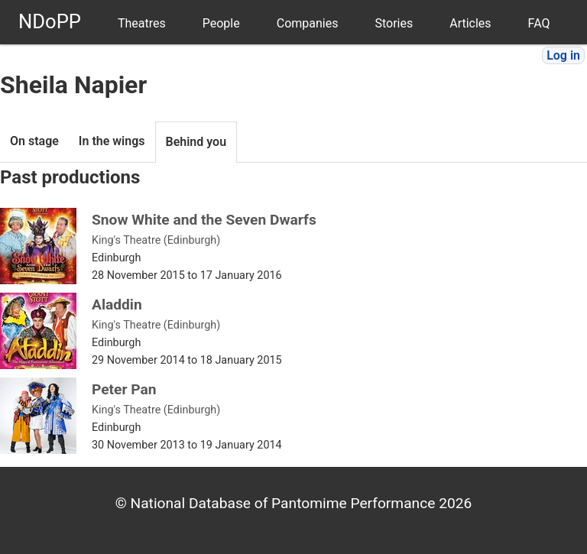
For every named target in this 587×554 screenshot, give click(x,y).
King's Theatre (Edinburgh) (156, 240)
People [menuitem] (221, 23)
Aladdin (117, 304)
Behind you (196, 141)
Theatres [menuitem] (142, 23)
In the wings (112, 141)
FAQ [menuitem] (539, 23)
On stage (34, 141)
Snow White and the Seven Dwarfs (204, 219)
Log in (563, 55)
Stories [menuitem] (394, 23)
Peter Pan (124, 389)
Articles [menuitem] (470, 23)
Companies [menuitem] (308, 23)
